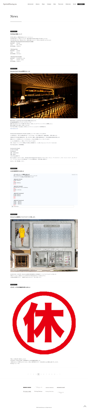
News (54, 4)
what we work (30, 4)
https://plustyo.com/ (14, 128)
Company (49, 4)
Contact (81, 4)
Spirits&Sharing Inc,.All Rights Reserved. (45, 406)
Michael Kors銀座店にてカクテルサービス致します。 (23, 216)
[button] (12, 206)
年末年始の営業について (16, 34)
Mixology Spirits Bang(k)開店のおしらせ (20, 71)
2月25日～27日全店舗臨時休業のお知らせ (20, 287)
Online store (68, 4)
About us (37, 4)
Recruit (74, 4)
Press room (60, 4)
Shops (43, 4)
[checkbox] (72, 206)
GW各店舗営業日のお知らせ (17, 171)
